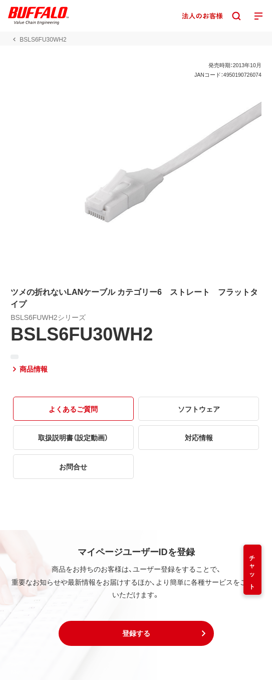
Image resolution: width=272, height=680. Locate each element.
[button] (136, 633)
